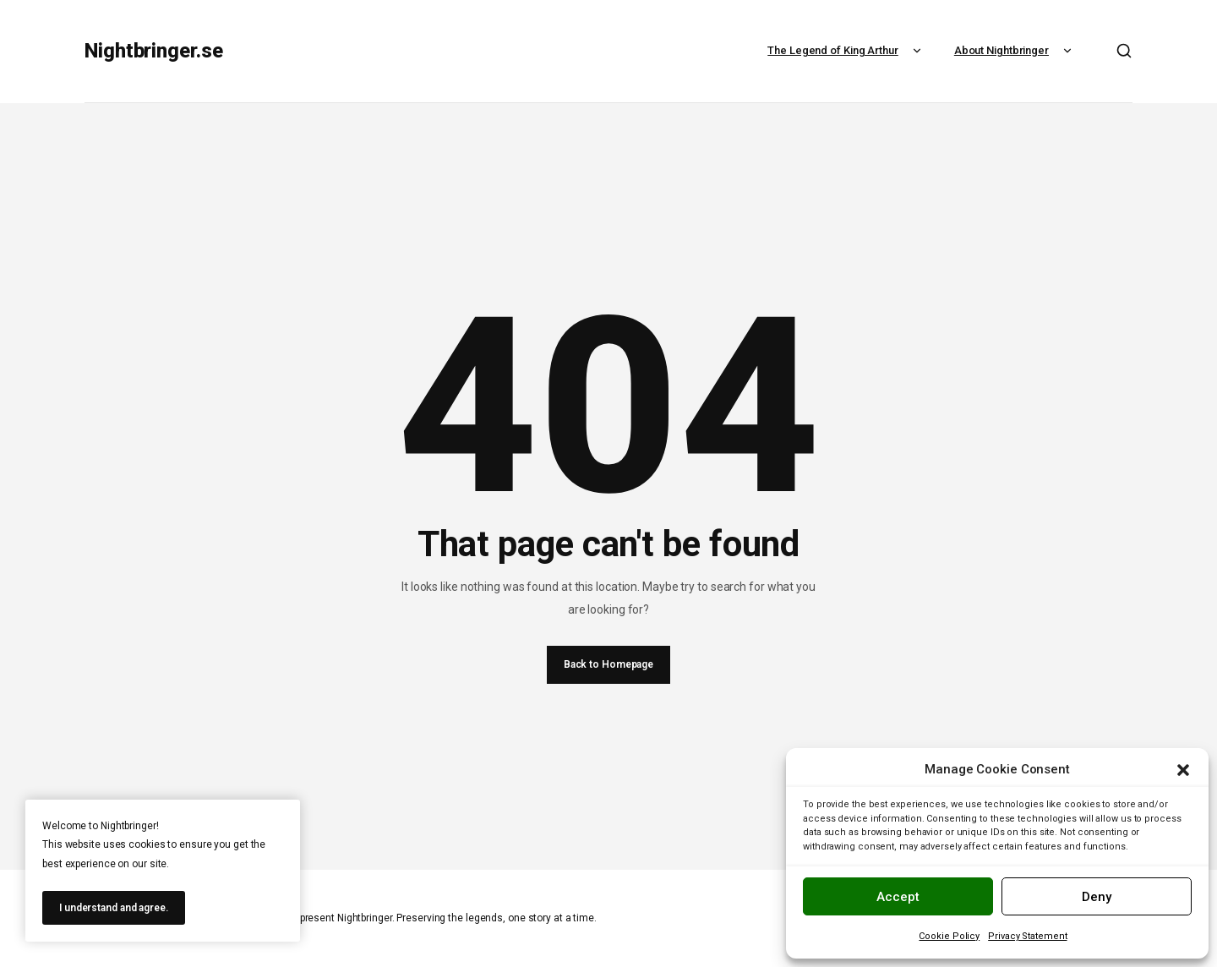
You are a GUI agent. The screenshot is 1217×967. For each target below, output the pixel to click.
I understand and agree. (113, 908)
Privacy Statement (1027, 936)
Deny (1096, 896)
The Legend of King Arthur (846, 50)
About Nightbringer (1015, 50)
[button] (1183, 770)
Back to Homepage (608, 664)
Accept (898, 896)
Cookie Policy (949, 936)
